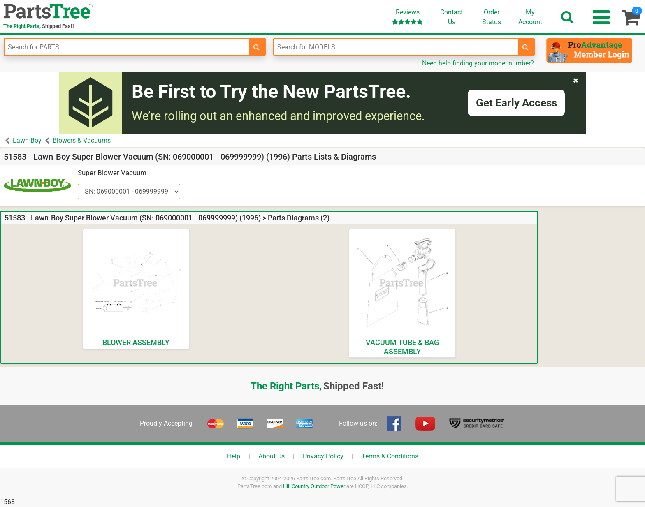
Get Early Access (516, 103)
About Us (271, 456)
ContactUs (451, 17)
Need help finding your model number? (478, 63)
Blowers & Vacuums (82, 140)
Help (233, 456)
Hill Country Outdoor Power (314, 486)
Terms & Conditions (390, 456)
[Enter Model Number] (396, 47)
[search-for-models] (525, 47)
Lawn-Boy (27, 140)
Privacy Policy (323, 456)
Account (530, 16)
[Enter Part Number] (127, 47)
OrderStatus (491, 17)
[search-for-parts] (256, 47)
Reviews (407, 16)
